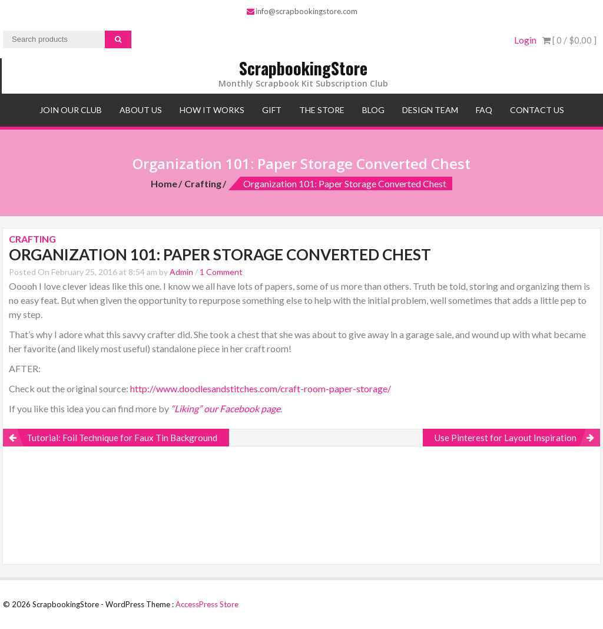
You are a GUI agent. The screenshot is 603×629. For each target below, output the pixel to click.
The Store (321, 110)
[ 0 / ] (569, 40)
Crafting (202, 183)
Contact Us (537, 110)
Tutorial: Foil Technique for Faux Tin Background (121, 437)
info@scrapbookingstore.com (302, 11)
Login (525, 40)
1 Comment (221, 272)
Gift (271, 110)
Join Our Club (70, 110)
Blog (373, 110)
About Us (141, 110)
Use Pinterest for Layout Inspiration (506, 437)
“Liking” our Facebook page (225, 408)
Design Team (430, 110)
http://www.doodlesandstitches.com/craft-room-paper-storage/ (260, 388)
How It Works (212, 110)
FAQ (484, 110)
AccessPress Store (206, 604)
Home (164, 183)
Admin (181, 272)
